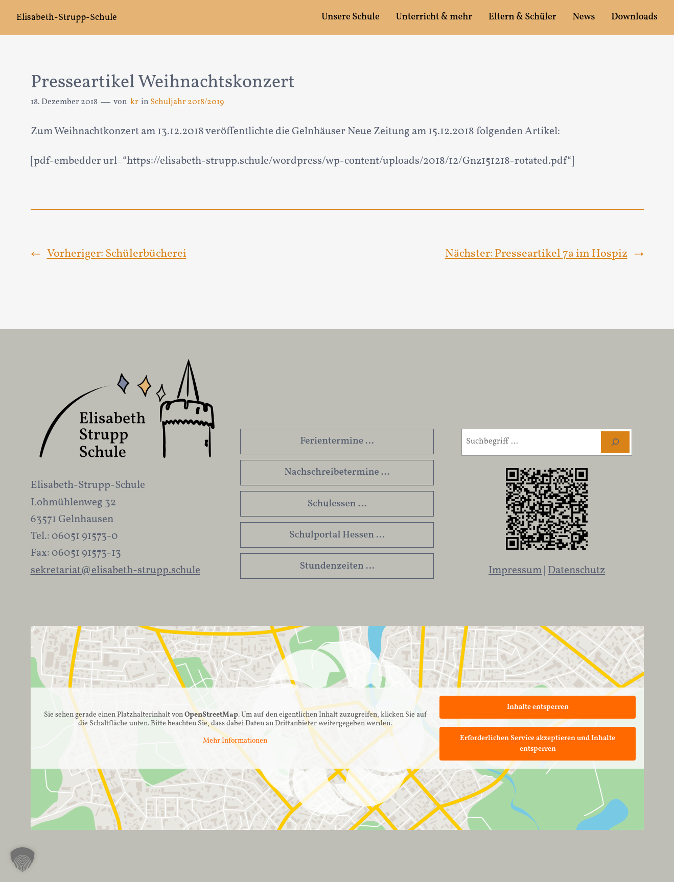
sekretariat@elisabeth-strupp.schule (115, 570)
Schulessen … (337, 503)
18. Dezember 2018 (64, 102)
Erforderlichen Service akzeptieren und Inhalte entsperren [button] (537, 743)
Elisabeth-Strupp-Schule (66, 17)
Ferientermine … (337, 441)
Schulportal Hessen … (337, 535)
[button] (22, 859)
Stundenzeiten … (336, 566)
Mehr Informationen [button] (235, 741)
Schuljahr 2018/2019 (187, 102)
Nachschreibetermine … (337, 472)
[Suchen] (615, 442)
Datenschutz (576, 570)
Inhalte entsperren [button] (537, 707)
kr (134, 102)
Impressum (515, 570)
